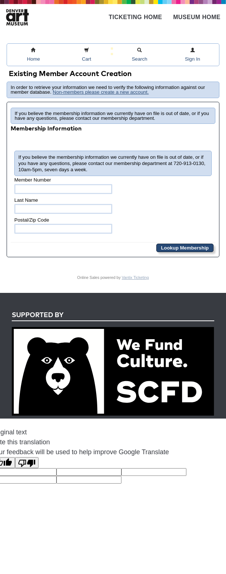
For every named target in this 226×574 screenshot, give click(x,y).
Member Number (63, 185)
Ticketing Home (135, 17)
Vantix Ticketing (135, 277)
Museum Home (196, 17)
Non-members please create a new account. (101, 92)
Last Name (63, 205)
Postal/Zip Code (63, 225)
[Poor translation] (27, 462)
